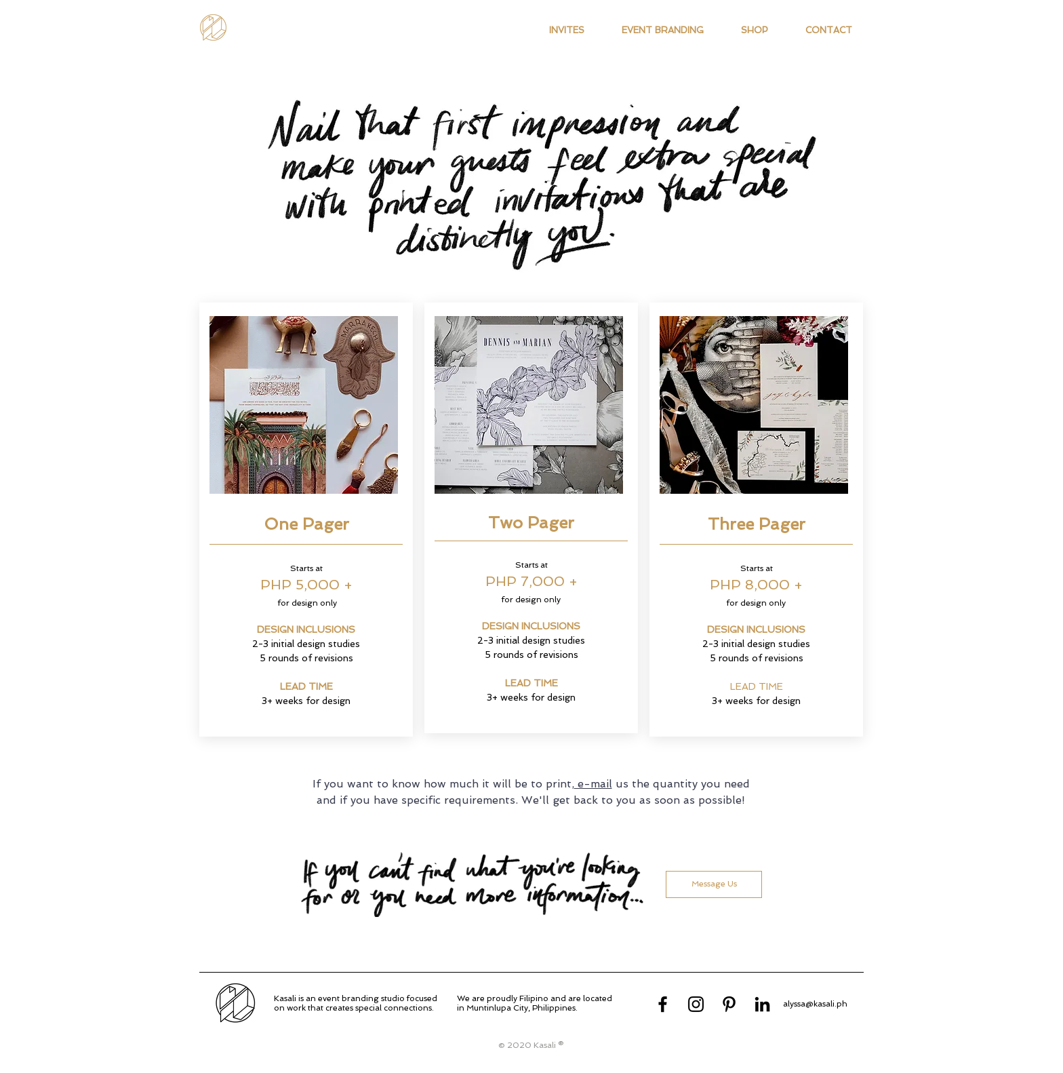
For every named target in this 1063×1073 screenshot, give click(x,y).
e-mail (593, 783)
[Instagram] (695, 1004)
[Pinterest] (729, 1004)
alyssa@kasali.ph (815, 1004)
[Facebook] (662, 1004)
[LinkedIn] (762, 1004)
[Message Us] (714, 884)
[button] (566, 30)
